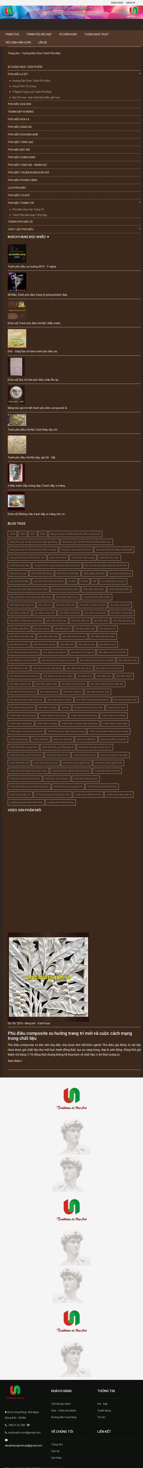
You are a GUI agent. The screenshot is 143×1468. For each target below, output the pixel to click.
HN (94, 581)
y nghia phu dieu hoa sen (88, 794)
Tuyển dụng (104, 1410)
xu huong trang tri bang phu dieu (53, 794)
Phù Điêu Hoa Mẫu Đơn (23, 134)
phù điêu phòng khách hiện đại (107, 684)
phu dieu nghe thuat (20, 684)
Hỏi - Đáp (102, 1403)
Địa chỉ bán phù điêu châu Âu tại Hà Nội (106, 565)
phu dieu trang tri (49, 691)
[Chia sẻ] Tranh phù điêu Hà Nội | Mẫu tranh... (35, 323)
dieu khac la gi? (18, 573)
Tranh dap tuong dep (21, 723)
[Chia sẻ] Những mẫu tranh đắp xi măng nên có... (37, 514)
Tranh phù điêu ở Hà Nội (107, 770)
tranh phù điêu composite (23, 747)
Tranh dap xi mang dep (115, 723)
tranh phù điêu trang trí (86, 778)
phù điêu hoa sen (19, 668)
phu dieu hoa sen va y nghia (58, 676)
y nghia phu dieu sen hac (60, 802)
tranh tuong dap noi (20, 794)
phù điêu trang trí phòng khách (92, 699)
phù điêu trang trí (72, 691)
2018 (12, 533)
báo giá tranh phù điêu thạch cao (27, 557)
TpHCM (65, 707)
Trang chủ (12, 34)
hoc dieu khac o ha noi (113, 581)
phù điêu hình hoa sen (74, 636)
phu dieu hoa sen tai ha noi (24, 676)
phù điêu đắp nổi (80, 620)
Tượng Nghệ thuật (96, 34)
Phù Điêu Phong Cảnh (22, 180)
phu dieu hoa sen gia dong (47, 668)
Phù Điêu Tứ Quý (19, 195)
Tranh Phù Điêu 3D (20, 221)
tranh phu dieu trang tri (57, 778)
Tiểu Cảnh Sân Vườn (18, 42)
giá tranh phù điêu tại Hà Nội (49, 581)
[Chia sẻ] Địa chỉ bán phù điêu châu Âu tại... (34, 379)
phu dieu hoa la (86, 644)
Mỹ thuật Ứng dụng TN (21, 604)
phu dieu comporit (120, 604)
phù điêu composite (121, 612)
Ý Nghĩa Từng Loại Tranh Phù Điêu (32, 91)
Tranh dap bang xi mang (22, 715)
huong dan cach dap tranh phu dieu (28, 589)
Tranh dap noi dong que (53, 715)
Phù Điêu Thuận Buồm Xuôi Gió (28, 172)
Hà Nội (84, 581)
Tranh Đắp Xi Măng (21, 111)
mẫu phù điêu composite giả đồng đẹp (30, 597)
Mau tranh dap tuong (67, 597)
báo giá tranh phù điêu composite (114, 549)
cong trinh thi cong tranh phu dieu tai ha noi (57, 565)
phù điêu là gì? (124, 676)
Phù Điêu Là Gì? (74, 74)
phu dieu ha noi (107, 628)
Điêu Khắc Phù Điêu (41, 573)
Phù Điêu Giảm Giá (20, 126)
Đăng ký (130, 2)
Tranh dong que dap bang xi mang (66, 731)
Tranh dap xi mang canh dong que (80, 723)
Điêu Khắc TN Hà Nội (68, 573)
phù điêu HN (66, 644)
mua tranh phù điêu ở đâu (96, 597)
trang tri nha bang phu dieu (88, 707)
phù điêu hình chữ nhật (22, 636)
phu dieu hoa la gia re (54, 652)
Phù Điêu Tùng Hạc (20, 142)
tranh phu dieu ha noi (57, 755)
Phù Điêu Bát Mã (19, 149)
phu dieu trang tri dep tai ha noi (26, 699)
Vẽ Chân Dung (68, 34)
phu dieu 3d (44, 604)
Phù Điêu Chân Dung (21, 157)
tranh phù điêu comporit (113, 739)
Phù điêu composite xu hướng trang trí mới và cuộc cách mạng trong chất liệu (70, 1036)
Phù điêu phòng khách (74, 684)
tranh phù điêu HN (19, 762)
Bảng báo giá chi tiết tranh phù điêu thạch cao (86, 541)
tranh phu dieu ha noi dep (114, 755)
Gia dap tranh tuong (120, 573)
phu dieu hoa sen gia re (79, 668)
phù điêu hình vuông (44, 644)
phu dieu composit (44, 612)
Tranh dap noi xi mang (113, 715)
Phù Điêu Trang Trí (74, 202)
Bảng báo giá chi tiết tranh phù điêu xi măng (33, 549)
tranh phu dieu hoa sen (46, 762)
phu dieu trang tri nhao (60, 699)
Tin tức (101, 1417)
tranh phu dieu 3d (62, 739)
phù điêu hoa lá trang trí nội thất (96, 660)
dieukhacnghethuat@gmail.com (23, 1445)
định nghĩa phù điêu (94, 573)
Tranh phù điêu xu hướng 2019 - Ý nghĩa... (33, 266)
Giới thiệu (56, 1457)
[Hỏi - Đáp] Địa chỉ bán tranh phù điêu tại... (33, 351)
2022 (42, 533)
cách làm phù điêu (19, 565)
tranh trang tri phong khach (68, 786)
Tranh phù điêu (40, 739)
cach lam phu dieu (109, 557)
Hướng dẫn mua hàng (63, 1417)
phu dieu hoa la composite (24, 652)
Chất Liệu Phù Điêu (74, 229)
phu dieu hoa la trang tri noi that (58, 660)
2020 (22, 533)
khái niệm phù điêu (119, 589)
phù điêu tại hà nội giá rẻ (22, 691)
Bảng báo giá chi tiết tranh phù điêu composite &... (38, 408)
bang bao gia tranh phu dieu (76, 549)
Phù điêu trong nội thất (21, 707)
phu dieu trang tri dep (97, 691)
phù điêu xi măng (47, 707)
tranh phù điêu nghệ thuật (108, 762)
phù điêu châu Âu (65, 604)
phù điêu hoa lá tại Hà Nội (23, 660)
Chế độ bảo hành (61, 1403)
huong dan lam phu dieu (65, 589)
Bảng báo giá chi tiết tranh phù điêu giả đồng (33, 541)
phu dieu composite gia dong (25, 620)
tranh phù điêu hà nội (85, 755)
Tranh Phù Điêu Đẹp (39, 34)
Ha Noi (72, 581)
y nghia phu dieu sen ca (118, 794)
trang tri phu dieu (117, 707)
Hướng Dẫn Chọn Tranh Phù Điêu (31, 80)
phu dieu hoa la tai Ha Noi (112, 652)
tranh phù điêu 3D (86, 739)
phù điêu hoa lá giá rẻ (82, 652)
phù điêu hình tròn (19, 644)
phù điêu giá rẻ (62, 628)
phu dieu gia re (42, 628)
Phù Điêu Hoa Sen (19, 104)
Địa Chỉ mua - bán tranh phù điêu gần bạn (36, 97)
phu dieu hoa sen (127, 660)
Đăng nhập (117, 2)
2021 (32, 533)
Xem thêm (15, 1061)
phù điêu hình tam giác (103, 636)
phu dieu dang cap (56, 620)
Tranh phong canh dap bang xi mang (108, 731)
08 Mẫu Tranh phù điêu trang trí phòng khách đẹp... (38, 294)
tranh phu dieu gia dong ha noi (95, 747)
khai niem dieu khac (93, 589)
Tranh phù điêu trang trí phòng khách (29, 786)
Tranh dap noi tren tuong (84, 715)
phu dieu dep (101, 620)
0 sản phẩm (131, 13)
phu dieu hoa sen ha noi (109, 668)
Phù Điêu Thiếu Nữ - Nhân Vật (27, 164)
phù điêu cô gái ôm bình (92, 604)
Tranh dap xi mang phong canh (26, 731)
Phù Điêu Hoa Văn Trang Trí (28, 209)
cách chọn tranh (58, 557)
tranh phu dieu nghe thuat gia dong (28, 770)
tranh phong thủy (19, 739)
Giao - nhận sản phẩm (63, 1410)
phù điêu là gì (104, 676)
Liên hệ (42, 42)
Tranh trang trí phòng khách (102, 786)
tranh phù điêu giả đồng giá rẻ (58, 747)
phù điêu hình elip (48, 636)
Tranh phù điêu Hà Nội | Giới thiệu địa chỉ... (33, 429)
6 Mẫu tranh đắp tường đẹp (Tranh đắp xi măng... (37, 485)
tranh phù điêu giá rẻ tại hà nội (25, 755)
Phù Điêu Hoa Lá (18, 119)
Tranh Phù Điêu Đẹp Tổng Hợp (29, 215)
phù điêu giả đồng (19, 628)
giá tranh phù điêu (19, 581)
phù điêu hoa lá (108, 644)
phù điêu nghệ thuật (46, 684)
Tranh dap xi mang (47, 723)
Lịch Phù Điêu (17, 187)
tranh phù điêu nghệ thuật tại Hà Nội (71, 770)
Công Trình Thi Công (24, 86)
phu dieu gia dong (122, 620)
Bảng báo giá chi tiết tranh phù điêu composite (75, 533)
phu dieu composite (95, 612)
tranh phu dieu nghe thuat (76, 762)
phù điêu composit (69, 612)
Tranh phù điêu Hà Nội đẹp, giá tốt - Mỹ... (32, 457)
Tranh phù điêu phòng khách (25, 778)
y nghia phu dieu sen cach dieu (26, 802)
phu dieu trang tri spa (125, 699)
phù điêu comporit (19, 612)
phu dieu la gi (85, 676)
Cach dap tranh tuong (83, 557)
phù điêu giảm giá (84, 628)
